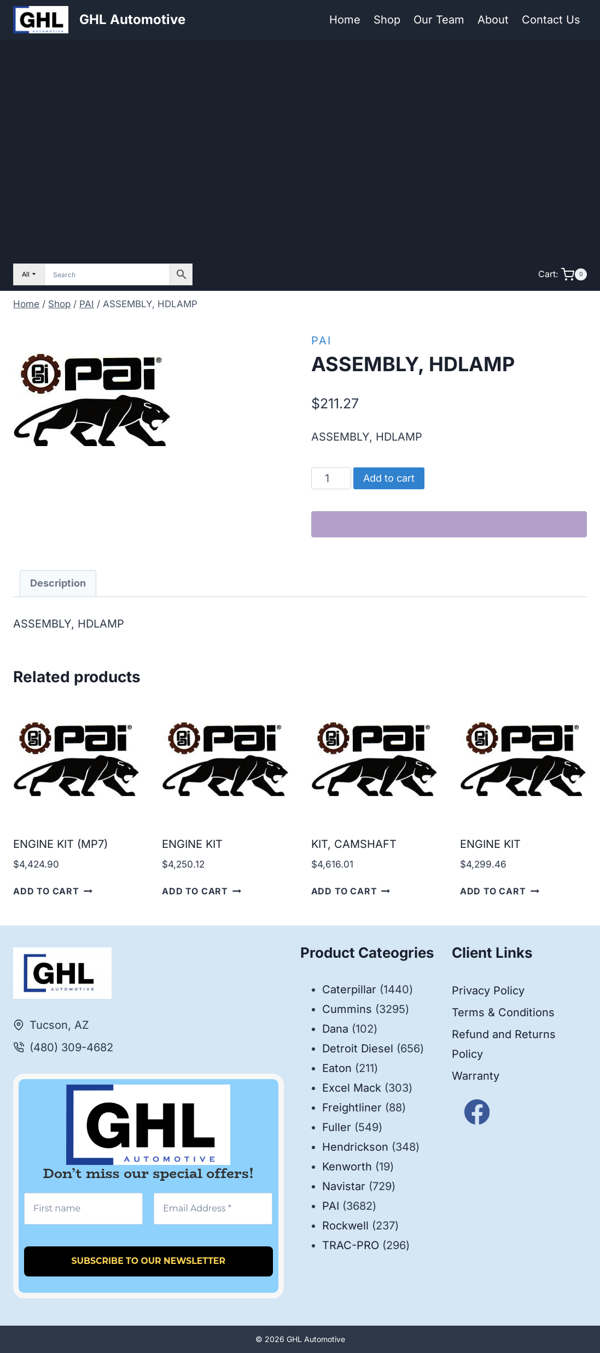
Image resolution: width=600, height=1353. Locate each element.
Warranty (475, 1075)
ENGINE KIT (192, 844)
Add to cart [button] (52, 891)
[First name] (83, 1209)
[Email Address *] (213, 1209)
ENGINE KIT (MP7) (60, 844)
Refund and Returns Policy (504, 1044)
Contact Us (551, 19)
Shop (387, 19)
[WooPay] (449, 524)
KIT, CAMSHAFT (354, 844)
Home (344, 19)
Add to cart (389, 478)
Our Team (438, 19)
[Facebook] (477, 1112)
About (493, 19)
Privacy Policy (488, 990)
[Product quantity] (331, 478)
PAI (321, 340)
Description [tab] (58, 583)
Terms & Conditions (503, 1012)
